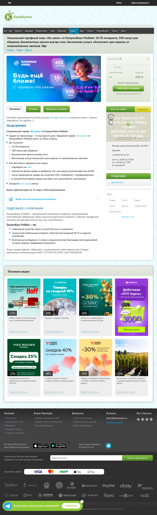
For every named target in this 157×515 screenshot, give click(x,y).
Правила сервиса (14, 429)
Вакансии (10, 425)
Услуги (91, 30)
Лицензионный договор (85, 421)
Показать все (127, 216)
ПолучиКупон (103, 30)
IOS (52, 117)
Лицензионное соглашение (123, 139)
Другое (125, 206)
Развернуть (142, 109)
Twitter (147, 419)
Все (5, 30)
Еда (11, 30)
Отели (115, 30)
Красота (19, 30)
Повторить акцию (128, 88)
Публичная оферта (83, 425)
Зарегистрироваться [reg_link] (140, 3)
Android (63, 117)
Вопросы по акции (56, 109)
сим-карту (25, 183)
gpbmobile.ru (117, 182)
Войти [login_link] (119, 3)
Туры (83, 30)
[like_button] (144, 58)
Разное (112, 206)
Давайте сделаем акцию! (47, 418)
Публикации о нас (14, 421)
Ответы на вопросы (15, 432)
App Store (41, 445)
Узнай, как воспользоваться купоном (35, 199)
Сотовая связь (140, 206)
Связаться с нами (114, 422)
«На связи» (35, 131)
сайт (29, 167)
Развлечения (42, 30)
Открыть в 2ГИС (142, 138)
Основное (15, 109)
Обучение (62, 30)
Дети (124, 30)
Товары (74, 30)
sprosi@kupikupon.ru (116, 418)
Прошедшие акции (44, 425)
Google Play (58, 445)
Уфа (9, 3)
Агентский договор (83, 418)
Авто (53, 30)
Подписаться (71, 505)
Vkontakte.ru (142, 419)
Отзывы (33, 109)
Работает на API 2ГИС (125, 137)
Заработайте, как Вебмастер (49, 421)
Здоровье (29, 30)
